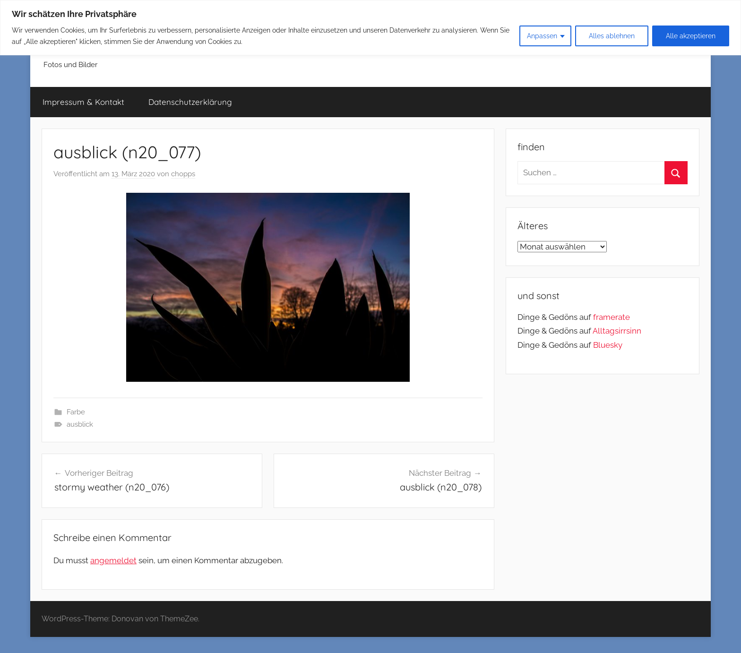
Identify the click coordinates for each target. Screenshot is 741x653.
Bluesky (607, 345)
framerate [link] (611, 317)
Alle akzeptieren (690, 36)
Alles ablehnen (612, 36)
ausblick (80, 424)
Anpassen (542, 36)
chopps (183, 174)
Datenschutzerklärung (190, 102)
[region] (370, 27)
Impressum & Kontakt (83, 102)
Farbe (76, 412)
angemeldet (113, 560)
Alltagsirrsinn (617, 330)
